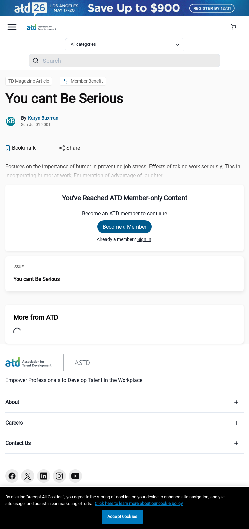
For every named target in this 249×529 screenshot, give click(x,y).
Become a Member (124, 227)
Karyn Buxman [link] (43, 118)
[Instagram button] (59, 476)
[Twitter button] (27, 476)
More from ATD (35, 317)
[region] (124, 508)
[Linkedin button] (43, 476)
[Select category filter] (124, 44)
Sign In (144, 239)
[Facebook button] (11, 476)
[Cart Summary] (236, 27)
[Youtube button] (75, 476)
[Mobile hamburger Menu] (11, 27)
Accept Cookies (122, 516)
